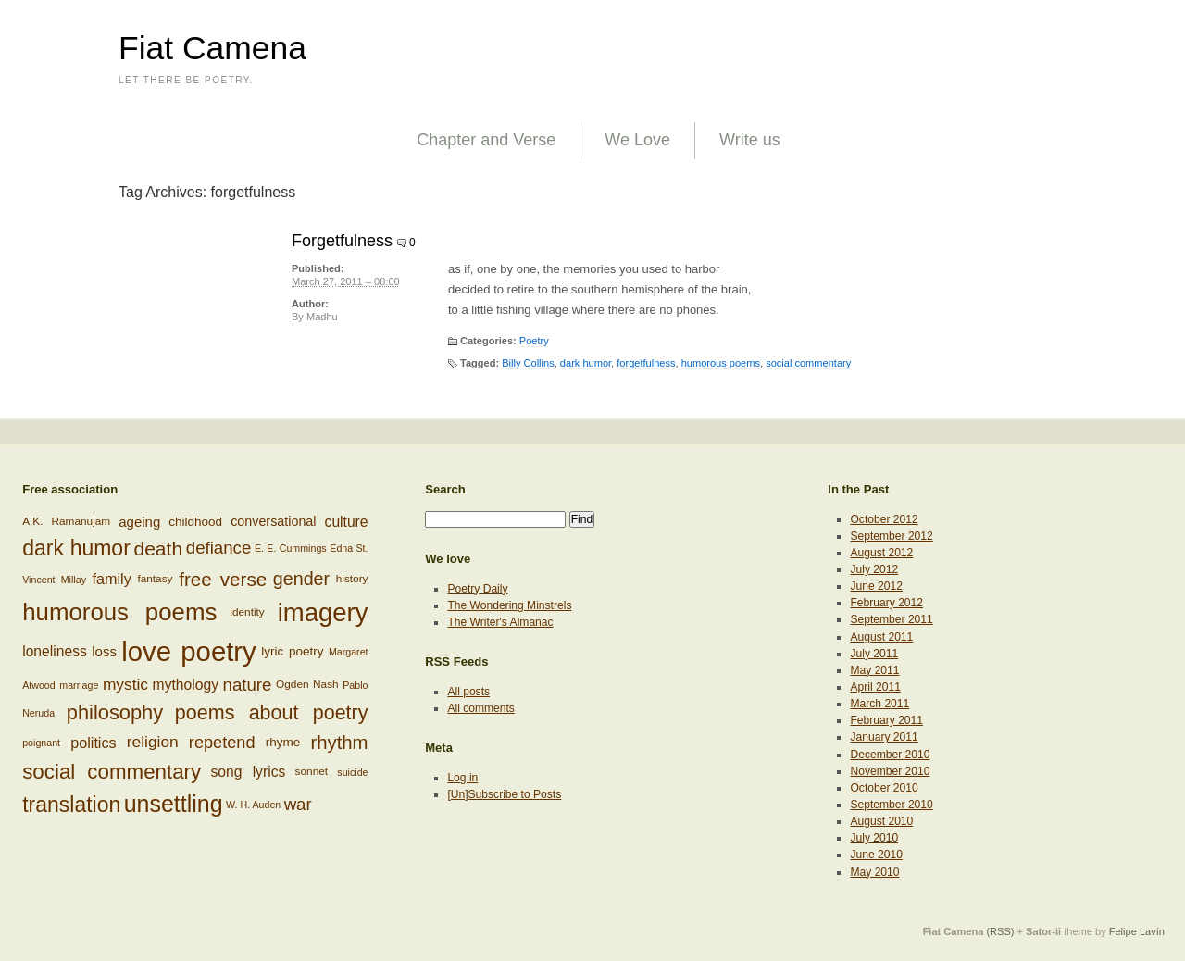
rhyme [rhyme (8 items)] (283, 742)
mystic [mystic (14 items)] (125, 684)
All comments (481, 708)
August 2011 (881, 636)
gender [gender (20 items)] (301, 578)
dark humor (585, 362)
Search (445, 489)
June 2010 (876, 854)
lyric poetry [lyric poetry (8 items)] (292, 651)
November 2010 (889, 771)
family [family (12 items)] (112, 578)
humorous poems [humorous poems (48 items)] (119, 612)
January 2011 (883, 736)
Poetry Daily (477, 588)
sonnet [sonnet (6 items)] (312, 771)
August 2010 (881, 821)
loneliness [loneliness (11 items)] (54, 651)
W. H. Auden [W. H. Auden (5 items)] (253, 804)
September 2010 (891, 804)
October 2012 (883, 519)
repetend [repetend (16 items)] (222, 741)
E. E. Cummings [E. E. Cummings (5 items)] (291, 548)
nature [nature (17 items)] (247, 684)
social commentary (808, 362)
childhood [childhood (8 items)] (195, 521)
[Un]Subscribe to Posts (504, 794)
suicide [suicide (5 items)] (352, 772)
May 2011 (874, 670)
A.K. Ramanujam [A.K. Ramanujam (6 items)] (66, 520)
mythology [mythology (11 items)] (185, 685)
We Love (637, 140)
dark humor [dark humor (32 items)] (76, 548)
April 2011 (875, 686)
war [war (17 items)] (298, 804)
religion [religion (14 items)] (153, 741)
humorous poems (720, 362)
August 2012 (881, 552)
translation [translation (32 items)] (71, 805)
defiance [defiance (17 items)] (219, 547)
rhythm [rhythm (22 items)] (339, 742)
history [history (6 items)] (352, 577)
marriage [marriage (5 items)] (78, 685)
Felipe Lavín (1137, 931)
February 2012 (886, 602)
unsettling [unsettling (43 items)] (173, 804)
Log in (462, 777)
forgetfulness (646, 362)
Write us (749, 140)
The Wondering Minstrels (509, 605)
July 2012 (874, 569)
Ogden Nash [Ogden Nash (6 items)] (307, 684)
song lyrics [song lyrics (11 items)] (247, 772)
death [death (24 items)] (158, 548)
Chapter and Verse (486, 140)
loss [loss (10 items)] (104, 651)
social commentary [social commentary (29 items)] (111, 771)
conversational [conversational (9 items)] (273, 521)
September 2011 (891, 619)
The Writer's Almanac (500, 622)
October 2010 (883, 787)
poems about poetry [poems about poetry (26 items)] (271, 713)
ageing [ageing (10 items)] (139, 521)
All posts (468, 691)
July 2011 (874, 653)
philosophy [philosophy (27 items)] (115, 712)
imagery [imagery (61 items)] (323, 612)
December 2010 (889, 754)
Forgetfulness (342, 240)
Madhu (322, 316)
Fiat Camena (212, 48)
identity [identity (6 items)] (247, 611)
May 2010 (874, 872)
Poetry (534, 340)
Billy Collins (528, 362)
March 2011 (879, 703)
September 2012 (891, 536)
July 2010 (874, 837)
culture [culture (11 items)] (346, 522)
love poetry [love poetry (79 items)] (188, 651)
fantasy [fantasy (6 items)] (154, 577)
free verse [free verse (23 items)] (223, 579)
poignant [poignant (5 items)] (41, 742)
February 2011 (886, 720)
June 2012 (876, 586)
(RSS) (1000, 931)
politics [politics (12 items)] (93, 742)
